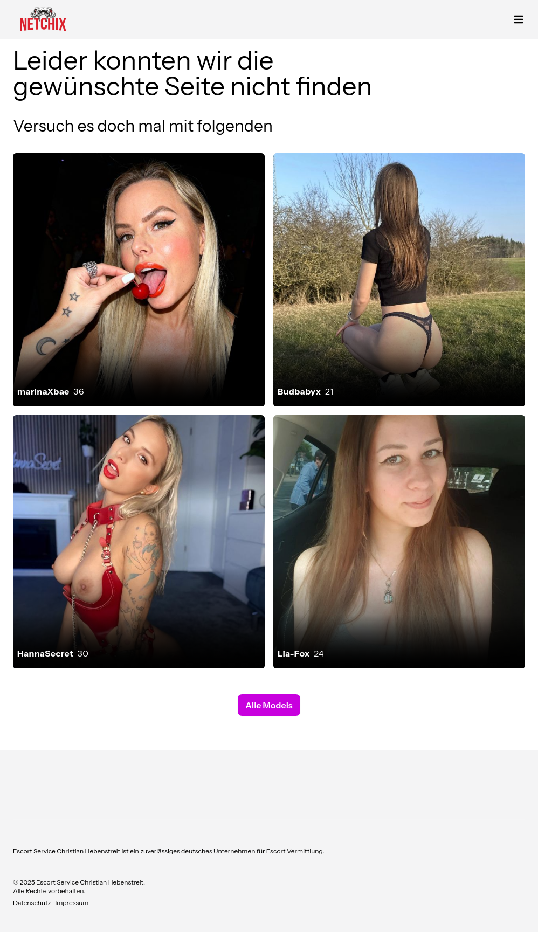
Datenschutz (32, 903)
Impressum (71, 903)
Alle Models (268, 705)
